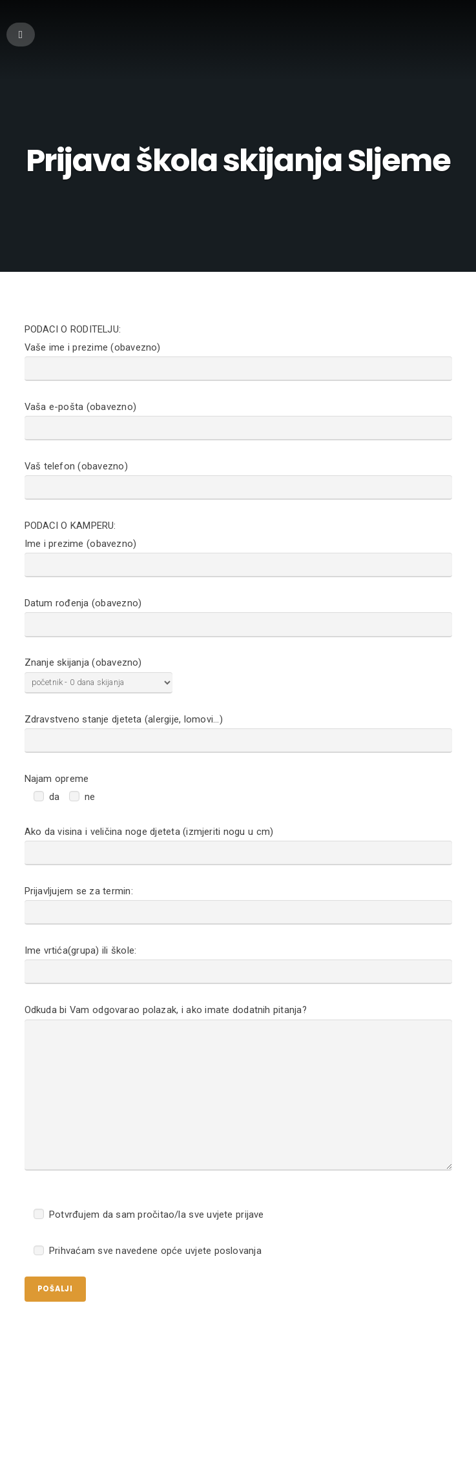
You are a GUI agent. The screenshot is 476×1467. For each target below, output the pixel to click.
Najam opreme (57, 805)
